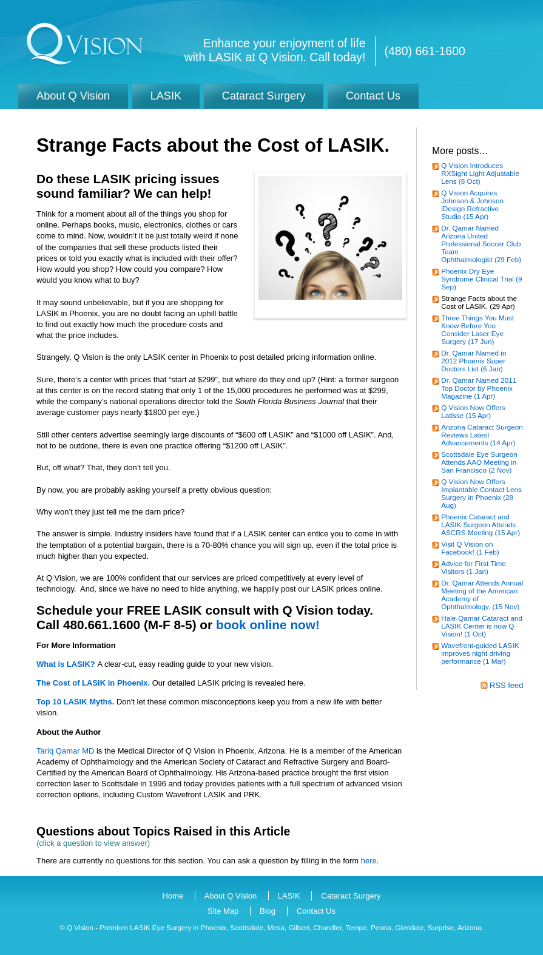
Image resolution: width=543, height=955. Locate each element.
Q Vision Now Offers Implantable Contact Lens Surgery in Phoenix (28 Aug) (481, 493)
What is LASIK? (65, 664)
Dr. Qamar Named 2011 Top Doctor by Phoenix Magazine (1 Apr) (478, 388)
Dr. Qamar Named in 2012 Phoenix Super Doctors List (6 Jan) (473, 361)
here (369, 860)
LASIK (289, 895)
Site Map (222, 911)
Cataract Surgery (350, 895)
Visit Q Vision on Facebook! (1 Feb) (470, 548)
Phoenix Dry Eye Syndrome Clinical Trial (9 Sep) (481, 279)
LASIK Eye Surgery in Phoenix (178, 927)
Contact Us (316, 911)
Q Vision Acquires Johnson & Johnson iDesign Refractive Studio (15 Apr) (472, 204)
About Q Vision (230, 895)
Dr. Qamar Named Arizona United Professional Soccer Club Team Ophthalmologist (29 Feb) (481, 243)
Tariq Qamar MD (65, 750)
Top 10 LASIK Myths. (75, 701)
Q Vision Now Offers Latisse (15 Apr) (473, 411)
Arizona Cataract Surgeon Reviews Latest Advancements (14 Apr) (481, 435)
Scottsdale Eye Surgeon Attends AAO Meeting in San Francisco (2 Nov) (479, 462)
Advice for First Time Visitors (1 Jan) (473, 567)
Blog (267, 911)
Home (172, 895)
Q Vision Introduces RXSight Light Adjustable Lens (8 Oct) (480, 173)
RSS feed (507, 685)
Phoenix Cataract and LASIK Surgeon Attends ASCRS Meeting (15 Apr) (480, 524)
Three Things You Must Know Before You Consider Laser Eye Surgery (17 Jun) (477, 329)
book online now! (268, 625)
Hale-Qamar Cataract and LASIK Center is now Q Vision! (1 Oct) (481, 626)
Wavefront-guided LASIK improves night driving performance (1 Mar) (480, 653)
